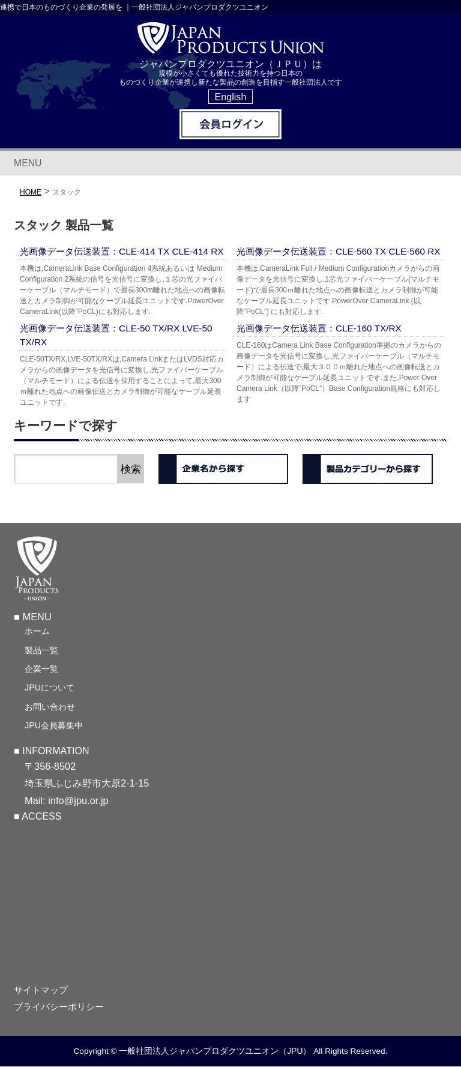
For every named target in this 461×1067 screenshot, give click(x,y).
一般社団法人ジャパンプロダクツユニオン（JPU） (215, 1051)
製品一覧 (41, 650)
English (231, 96)
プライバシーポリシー (59, 1007)
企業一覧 (41, 669)
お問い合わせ (50, 707)
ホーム (37, 631)
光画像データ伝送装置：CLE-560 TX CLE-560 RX (339, 251)
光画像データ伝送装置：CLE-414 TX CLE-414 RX (122, 251)
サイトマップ (41, 991)
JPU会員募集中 (54, 726)
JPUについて (49, 688)
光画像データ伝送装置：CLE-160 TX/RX (319, 328)
